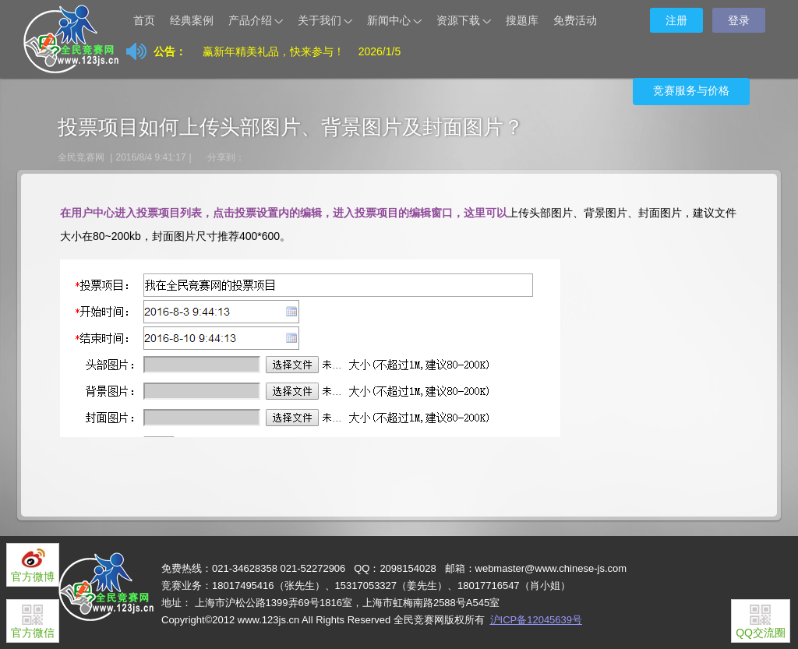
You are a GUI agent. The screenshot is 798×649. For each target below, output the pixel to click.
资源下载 (464, 21)
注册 (676, 20)
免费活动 (575, 20)
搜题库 (522, 20)
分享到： (226, 157)
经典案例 (192, 20)
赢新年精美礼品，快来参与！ (273, 51)
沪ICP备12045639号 (536, 620)
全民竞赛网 (81, 157)
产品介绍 (256, 21)
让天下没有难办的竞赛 (87, 19)
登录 (739, 20)
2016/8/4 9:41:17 (150, 157)
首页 (144, 20)
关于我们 (326, 21)
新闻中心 (395, 21)
